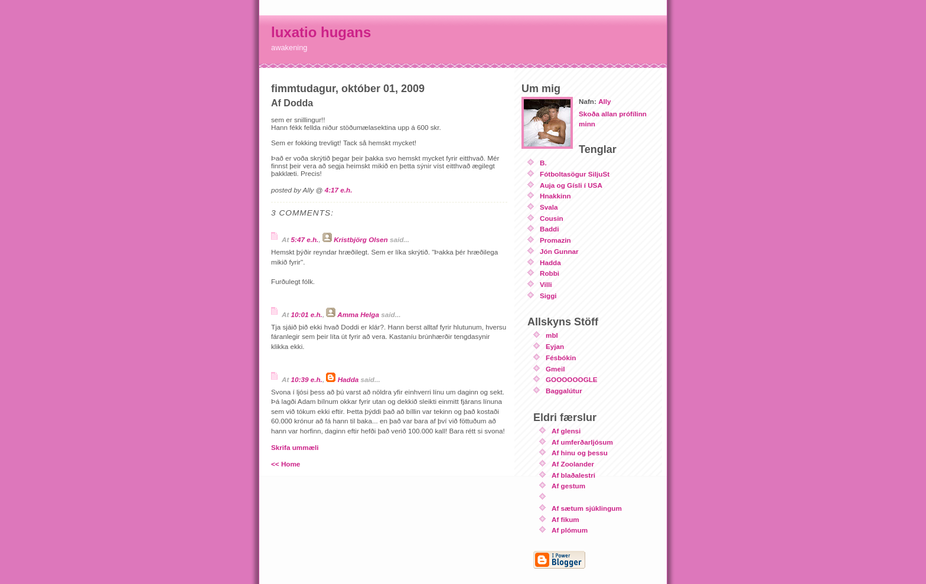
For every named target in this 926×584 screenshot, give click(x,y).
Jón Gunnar (559, 251)
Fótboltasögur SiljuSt (574, 174)
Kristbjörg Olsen (361, 239)
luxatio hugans (321, 32)
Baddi (549, 229)
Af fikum (565, 519)
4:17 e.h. (339, 190)
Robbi (549, 273)
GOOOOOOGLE (572, 379)
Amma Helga (358, 314)
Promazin (555, 240)
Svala (549, 207)
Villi (546, 284)
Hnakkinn (555, 196)
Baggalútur (564, 390)
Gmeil (555, 369)
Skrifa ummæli (295, 447)
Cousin (551, 218)
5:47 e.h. (305, 239)
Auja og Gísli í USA (571, 185)
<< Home (285, 464)
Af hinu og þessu (580, 452)
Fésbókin (561, 357)
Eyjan (555, 346)
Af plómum (570, 530)
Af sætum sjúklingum (587, 508)
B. (543, 163)
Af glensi (566, 431)
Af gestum (568, 486)
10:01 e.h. (306, 314)
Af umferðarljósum (582, 442)
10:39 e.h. (306, 379)
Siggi (548, 295)
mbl (552, 335)
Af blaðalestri (573, 475)
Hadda (348, 379)
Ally (604, 101)
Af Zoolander (573, 464)
